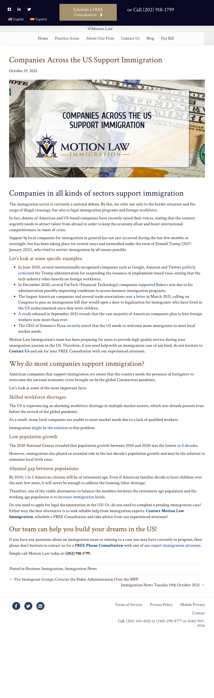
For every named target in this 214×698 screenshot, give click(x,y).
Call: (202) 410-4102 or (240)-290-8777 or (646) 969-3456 (161, 688)
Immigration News (80, 633)
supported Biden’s (153, 349)
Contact (198, 677)
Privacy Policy (161, 669)
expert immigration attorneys (176, 610)
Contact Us (130, 103)
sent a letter (135, 361)
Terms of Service (128, 669)
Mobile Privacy (192, 669)
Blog (150, 103)
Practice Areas (67, 103)
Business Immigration (44, 633)
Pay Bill (167, 103)
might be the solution (50, 492)
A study (24, 379)
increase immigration (76, 561)
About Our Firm (100, 103)
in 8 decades (187, 510)
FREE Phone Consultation (99, 610)
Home (43, 103)
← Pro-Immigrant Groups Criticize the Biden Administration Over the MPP (73, 644)
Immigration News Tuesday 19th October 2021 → (163, 649)
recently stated (78, 390)
